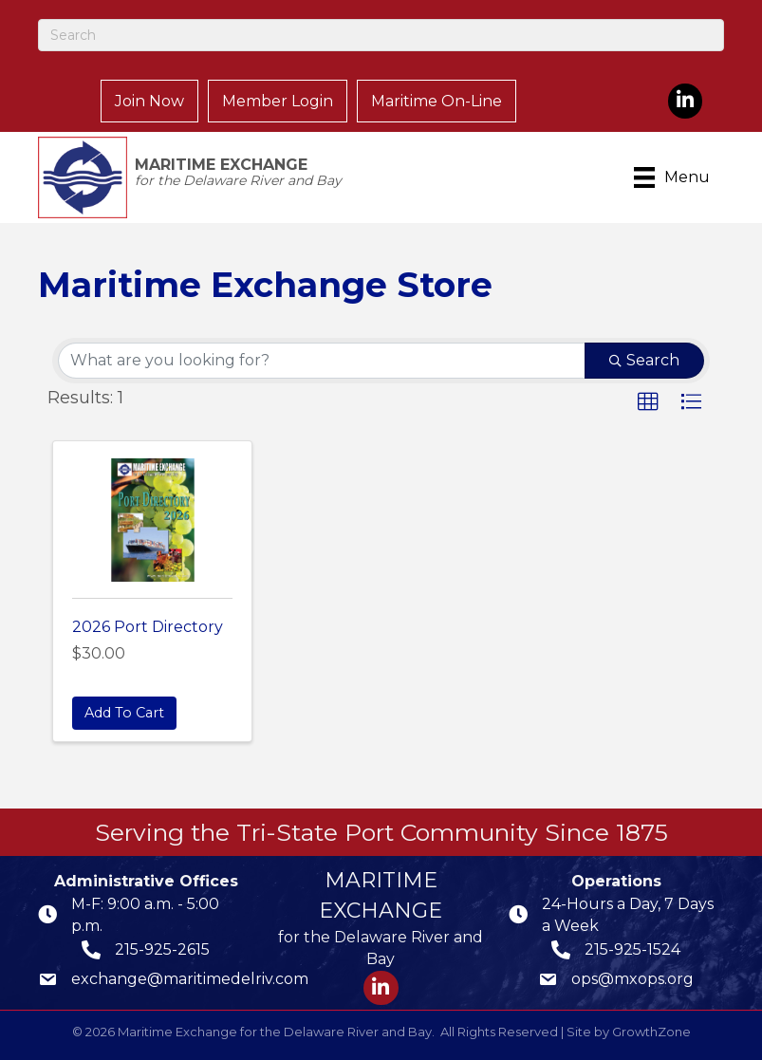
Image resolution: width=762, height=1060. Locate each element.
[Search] (381, 35)
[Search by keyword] (321, 361)
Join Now (149, 101)
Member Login (277, 101)
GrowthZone (651, 1031)
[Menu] (675, 177)
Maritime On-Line (436, 101)
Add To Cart (124, 712)
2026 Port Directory (147, 627)
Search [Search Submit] (644, 360)
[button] (648, 402)
